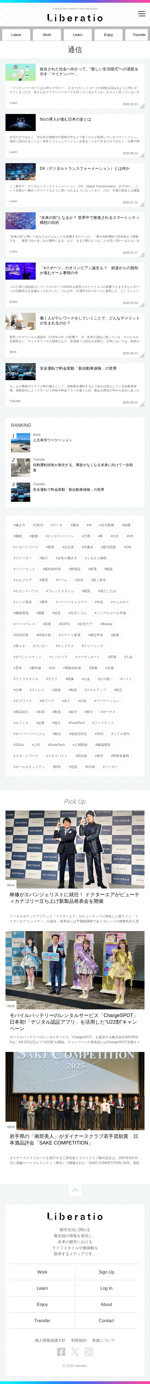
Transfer (15, 401)
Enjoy (13, 301)
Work (13, 351)
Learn (13, 102)
